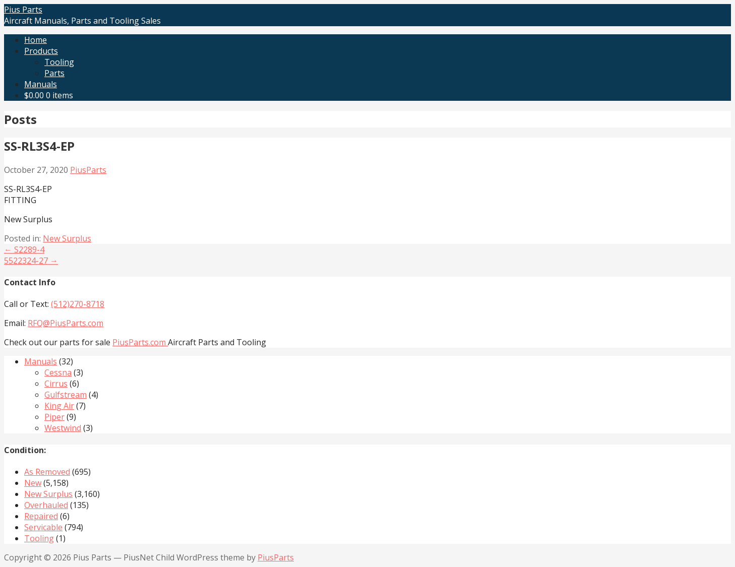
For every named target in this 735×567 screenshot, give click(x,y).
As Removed (47, 471)
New (32, 482)
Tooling (59, 62)
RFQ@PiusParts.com (65, 323)
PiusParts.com (140, 342)
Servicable (43, 527)
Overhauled (46, 505)
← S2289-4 (24, 249)
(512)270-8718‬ (77, 303)
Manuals (40, 84)
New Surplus (67, 238)
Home (35, 39)
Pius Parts (23, 9)
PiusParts (88, 169)
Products (41, 50)
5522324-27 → (31, 260)
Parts (54, 73)
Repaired (41, 516)
